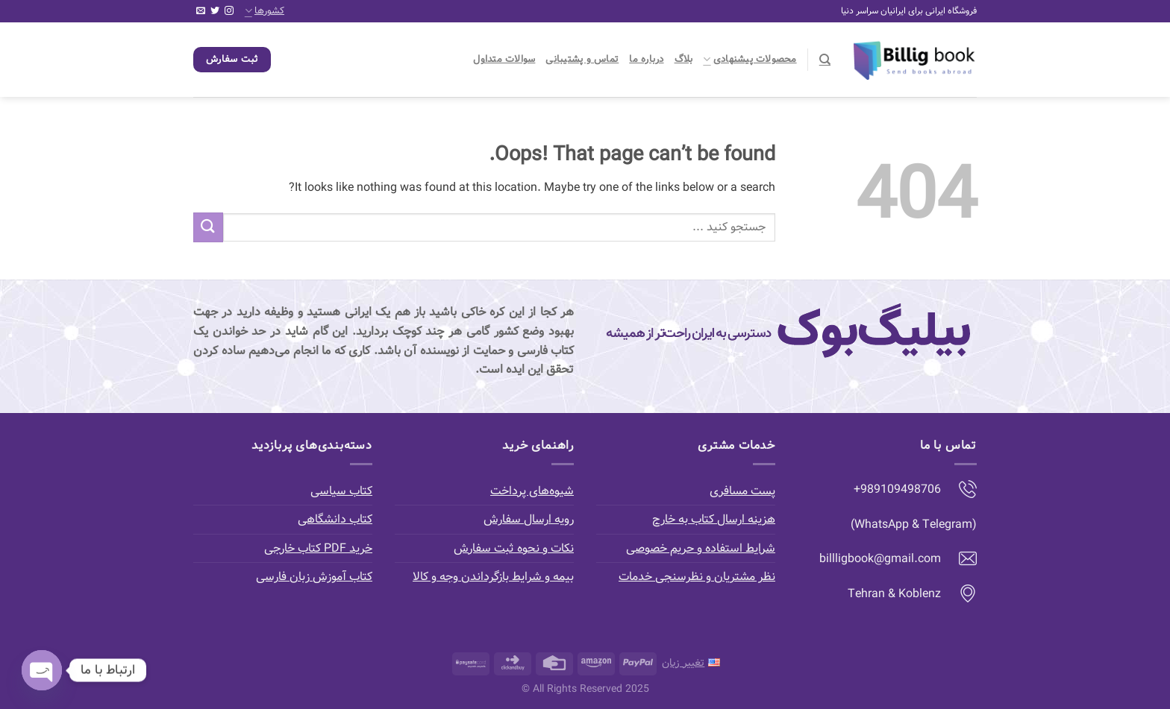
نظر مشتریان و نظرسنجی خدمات (697, 576)
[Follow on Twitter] (214, 11)
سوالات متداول (504, 59)
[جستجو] (824, 59)
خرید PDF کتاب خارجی (318, 548)
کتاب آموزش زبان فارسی (314, 576)
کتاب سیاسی (341, 491)
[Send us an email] (200, 11)
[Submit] (208, 227)
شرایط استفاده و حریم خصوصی (700, 548)
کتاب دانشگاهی (335, 519)
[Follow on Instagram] (229, 11)
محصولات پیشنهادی (749, 59)
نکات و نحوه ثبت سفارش (514, 548)
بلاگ (684, 59)
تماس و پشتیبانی (582, 59)
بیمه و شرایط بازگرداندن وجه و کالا (493, 576)
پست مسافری (742, 491)
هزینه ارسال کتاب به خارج (713, 519)
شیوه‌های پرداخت (532, 491)
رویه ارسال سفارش (529, 519)
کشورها (264, 11)
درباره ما (646, 59)
